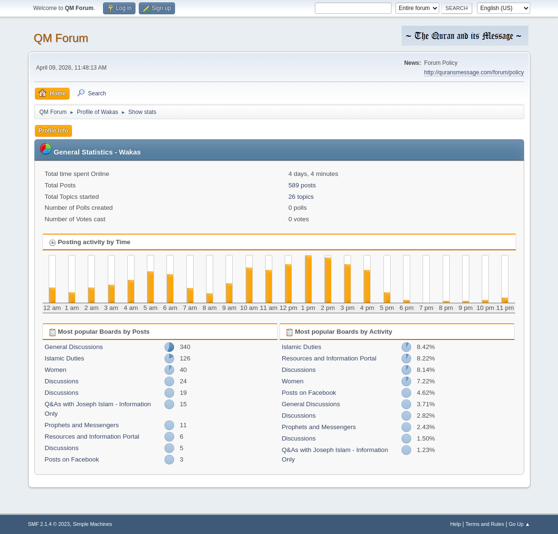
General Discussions (74, 346)
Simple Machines (92, 524)
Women (56, 369)
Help (455, 524)
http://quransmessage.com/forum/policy (474, 72)
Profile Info (54, 130)
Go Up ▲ (519, 524)
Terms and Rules (484, 524)
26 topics (301, 196)
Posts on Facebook (72, 459)
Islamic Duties (64, 358)
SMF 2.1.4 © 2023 (49, 524)
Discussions (62, 381)
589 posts (302, 185)
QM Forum (61, 37)
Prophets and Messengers (82, 425)
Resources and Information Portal (92, 436)
